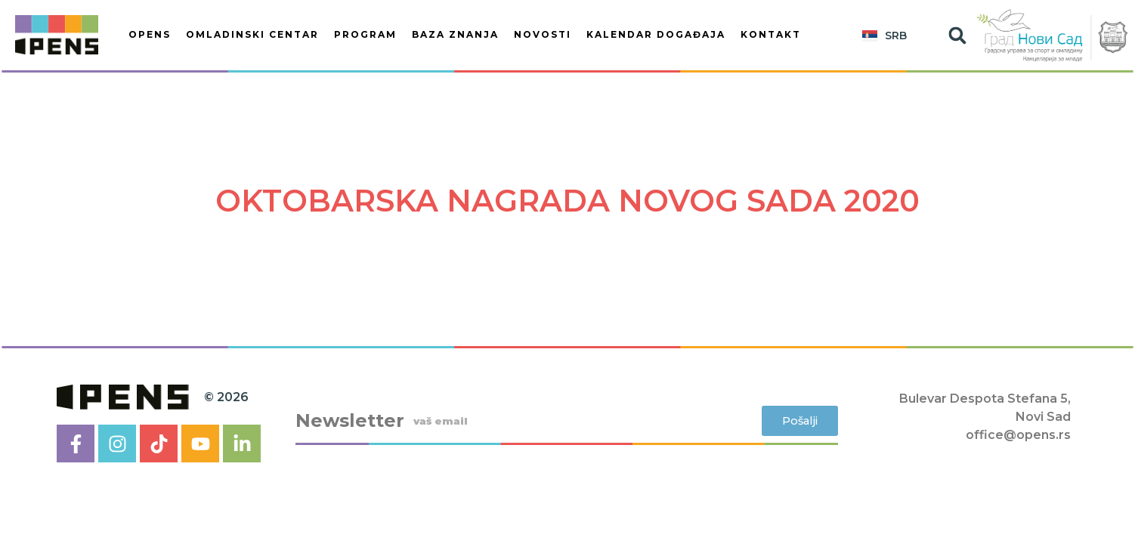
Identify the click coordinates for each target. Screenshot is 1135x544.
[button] (957, 35)
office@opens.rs (1018, 435)
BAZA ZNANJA (455, 34)
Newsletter (349, 421)
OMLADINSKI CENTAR (252, 34)
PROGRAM (365, 34)
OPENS (149, 34)
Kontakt (771, 34)
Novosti (542, 34)
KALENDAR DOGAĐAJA (655, 34)
